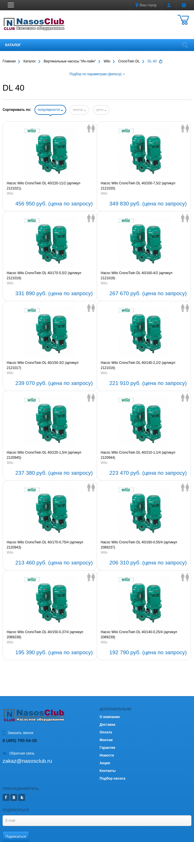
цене (101, 110)
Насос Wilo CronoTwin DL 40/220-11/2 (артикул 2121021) (43, 185)
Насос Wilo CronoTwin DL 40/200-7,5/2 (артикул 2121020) (138, 185)
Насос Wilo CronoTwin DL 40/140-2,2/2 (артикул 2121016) (138, 365)
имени (79, 110)
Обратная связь (19, 753)
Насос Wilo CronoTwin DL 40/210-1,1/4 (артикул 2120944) (138, 455)
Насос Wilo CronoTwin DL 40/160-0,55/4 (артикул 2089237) (139, 544)
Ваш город (145, 5)
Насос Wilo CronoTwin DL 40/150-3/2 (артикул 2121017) (42, 365)
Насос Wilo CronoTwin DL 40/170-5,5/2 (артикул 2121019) (44, 275)
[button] (11, 5)
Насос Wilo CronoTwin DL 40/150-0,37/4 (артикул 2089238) (45, 634)
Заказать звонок (18, 733)
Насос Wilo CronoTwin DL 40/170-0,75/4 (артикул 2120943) (45, 544)
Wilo (10, 193)
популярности (50, 110)
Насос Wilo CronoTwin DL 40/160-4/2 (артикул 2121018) (136, 275)
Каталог (13, 45)
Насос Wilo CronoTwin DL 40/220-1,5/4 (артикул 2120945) (44, 455)
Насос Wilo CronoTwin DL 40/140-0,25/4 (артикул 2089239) (139, 634)
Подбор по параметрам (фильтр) (96, 74)
